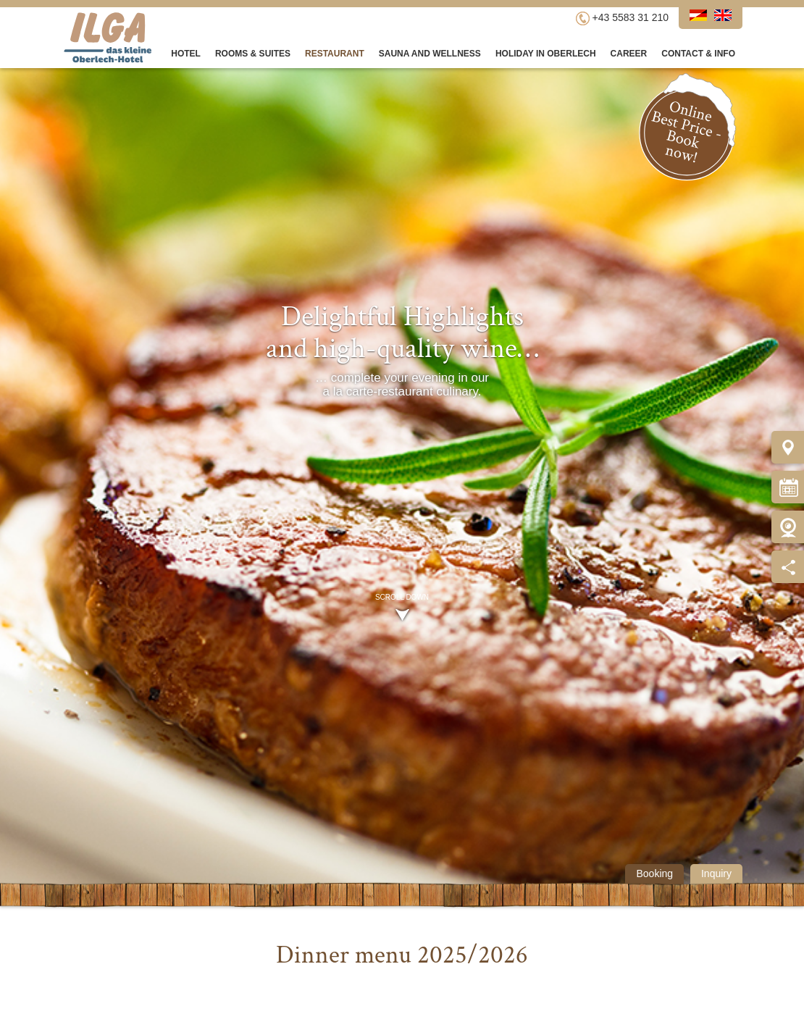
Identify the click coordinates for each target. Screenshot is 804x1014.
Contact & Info (698, 54)
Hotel (186, 54)
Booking (654, 873)
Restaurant (334, 54)
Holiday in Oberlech (545, 54)
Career (629, 54)
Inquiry (716, 873)
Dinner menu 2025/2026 (402, 955)
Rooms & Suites (252, 54)
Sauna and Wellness (430, 54)
